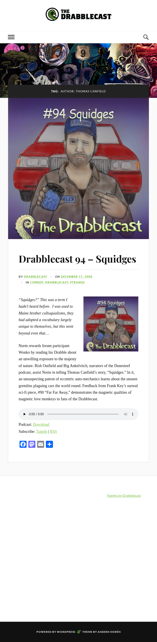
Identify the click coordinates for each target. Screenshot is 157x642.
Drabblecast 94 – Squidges (77, 258)
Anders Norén (109, 631)
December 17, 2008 (76, 276)
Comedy (36, 282)
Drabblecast (35, 276)
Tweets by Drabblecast (124, 495)
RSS (53, 431)
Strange (77, 282)
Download (41, 424)
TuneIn (41, 431)
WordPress (66, 631)
